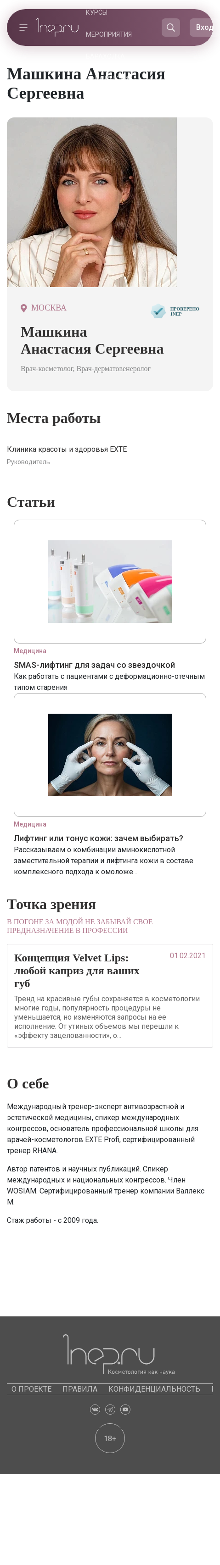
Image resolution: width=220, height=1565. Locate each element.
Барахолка (105, 56)
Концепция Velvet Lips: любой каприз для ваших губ (77, 970)
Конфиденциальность (154, 1389)
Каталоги (111, 78)
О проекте (31, 1389)
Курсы (96, 12)
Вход (205, 27)
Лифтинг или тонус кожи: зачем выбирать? (98, 838)
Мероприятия (109, 34)
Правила (79, 1389)
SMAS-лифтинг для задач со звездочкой (94, 665)
